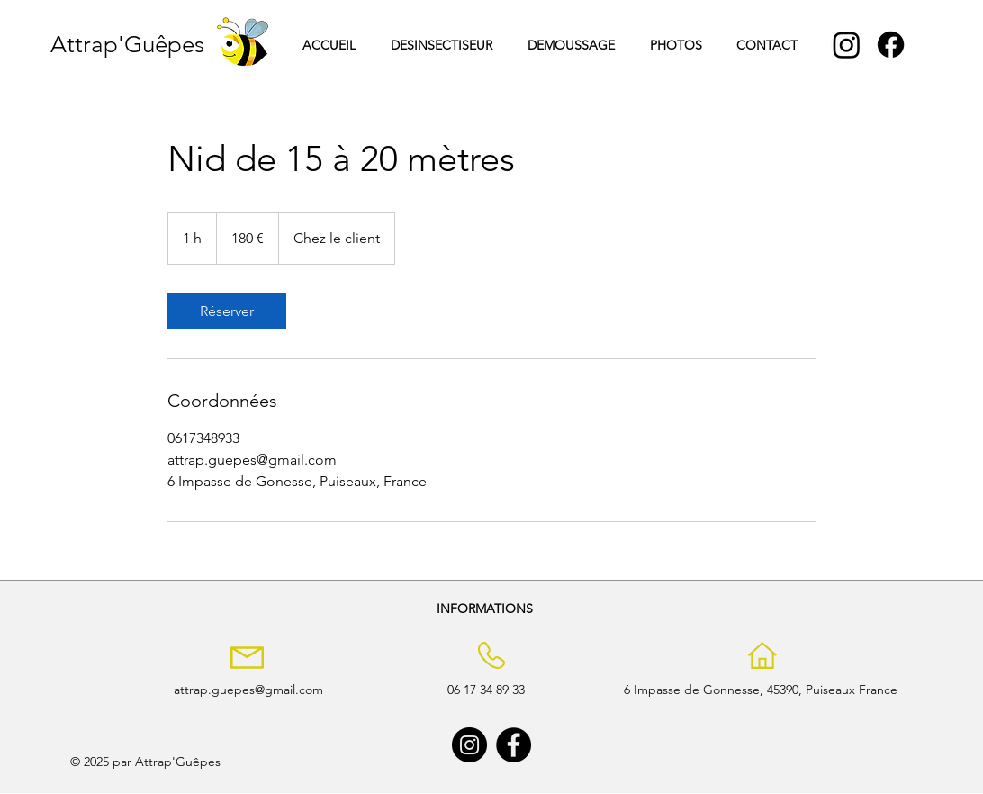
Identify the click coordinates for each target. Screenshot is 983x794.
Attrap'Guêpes (127, 45)
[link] (226, 311)
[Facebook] (890, 44)
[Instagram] (846, 44)
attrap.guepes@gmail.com (248, 689)
